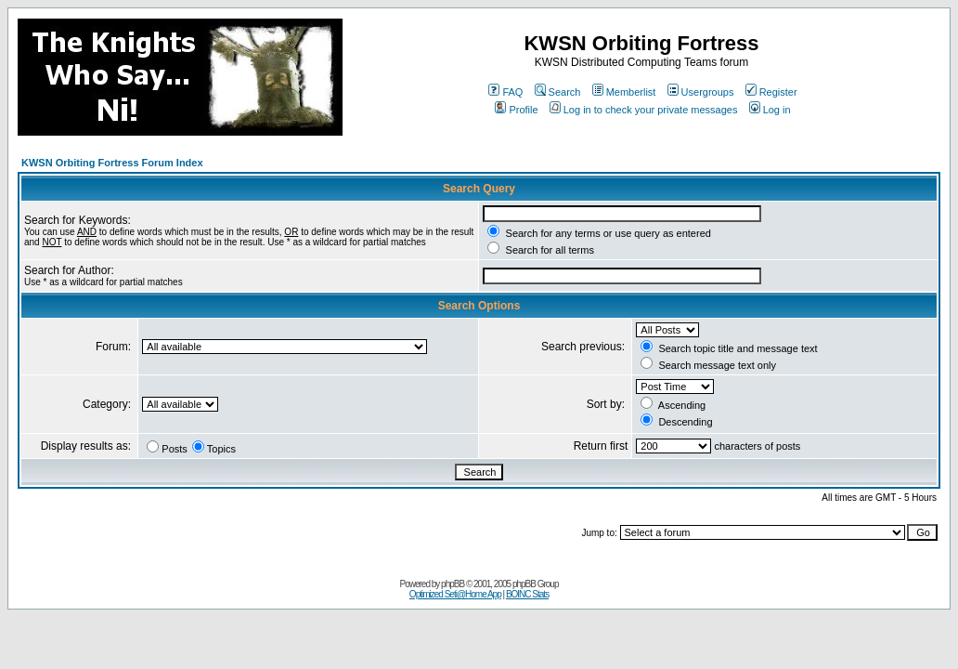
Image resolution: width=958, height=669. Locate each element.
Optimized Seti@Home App (455, 594)
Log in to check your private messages (644, 109)
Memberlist (624, 92)
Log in (770, 109)
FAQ (505, 92)
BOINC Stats (527, 594)
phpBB (452, 584)
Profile (516, 109)
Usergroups (700, 92)
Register (771, 92)
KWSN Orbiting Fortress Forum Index (112, 162)
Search (558, 92)
